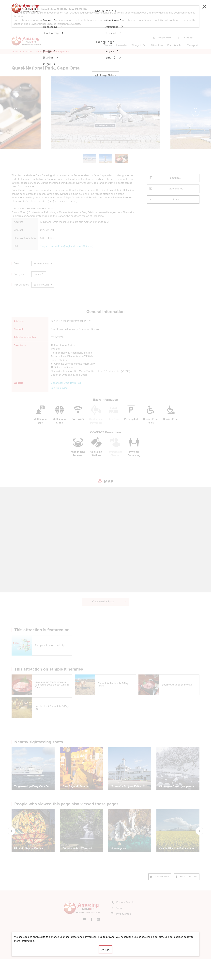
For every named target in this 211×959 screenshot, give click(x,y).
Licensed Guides (84, 946)
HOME (15, 51)
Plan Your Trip (175, 45)
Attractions (27, 51)
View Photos (166, 188)
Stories (108, 45)
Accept (105, 949)
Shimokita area (43, 263)
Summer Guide (43, 284)
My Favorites (121, 914)
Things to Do (139, 45)
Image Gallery (43, 932)
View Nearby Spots (109, 601)
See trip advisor (59, 388)
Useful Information (125, 946)
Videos (106, 932)
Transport (192, 45)
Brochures (168, 932)
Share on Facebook (187, 876)
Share (164, 199)
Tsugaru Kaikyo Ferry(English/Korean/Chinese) (66, 246)
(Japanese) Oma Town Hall (66, 383)
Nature (39, 274)
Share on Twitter (159, 876)
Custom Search (122, 902)
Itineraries (121, 45)
